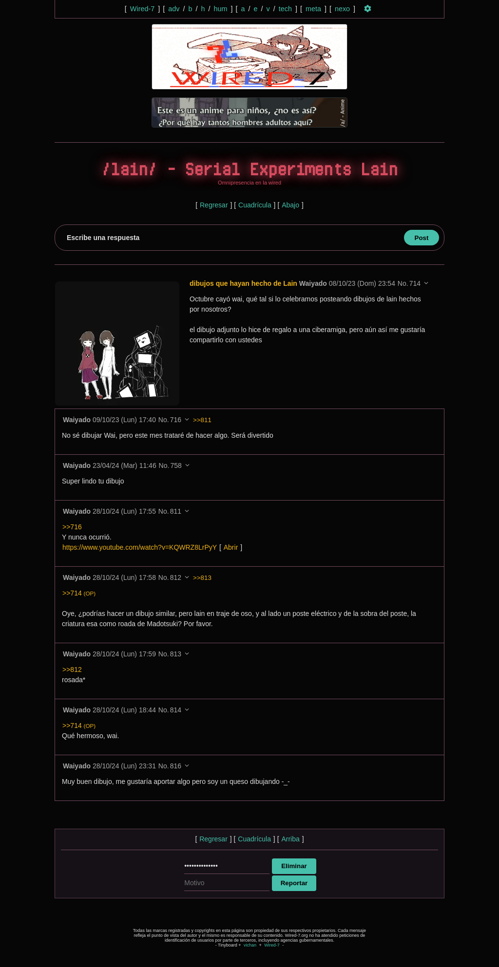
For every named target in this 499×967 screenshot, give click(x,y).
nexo (342, 9)
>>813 (202, 577)
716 (175, 420)
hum (220, 9)
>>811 (202, 420)
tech (285, 9)
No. (403, 283)
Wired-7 (142, 9)
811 (175, 511)
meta (313, 9)
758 (175, 465)
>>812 (72, 669)
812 (175, 577)
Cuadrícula (254, 205)
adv (173, 9)
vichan (250, 945)
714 (415, 283)
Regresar (214, 205)
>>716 (72, 527)
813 (175, 654)
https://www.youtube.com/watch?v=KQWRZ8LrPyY (139, 547)
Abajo (290, 205)
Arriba (290, 839)
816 (175, 766)
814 (175, 710)
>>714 (79, 593)
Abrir (231, 547)
